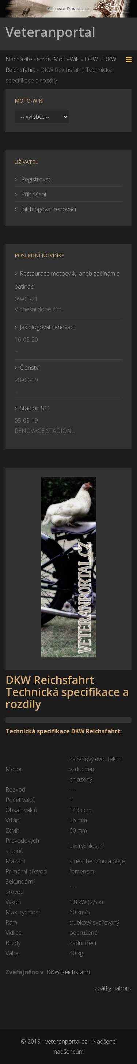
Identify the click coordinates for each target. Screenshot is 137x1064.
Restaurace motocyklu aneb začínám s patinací (67, 280)
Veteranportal (50, 32)
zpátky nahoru (113, 988)
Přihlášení (33, 194)
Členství (29, 368)
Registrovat (35, 179)
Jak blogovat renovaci (48, 209)
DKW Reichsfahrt (68, 972)
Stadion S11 (35, 408)
